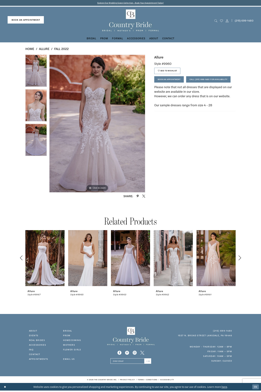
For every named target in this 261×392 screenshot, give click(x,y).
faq (31, 349)
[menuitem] (26, 20)
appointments (38, 359)
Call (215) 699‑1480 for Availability (181, 92)
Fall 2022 (61, 49)
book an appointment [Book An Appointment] (26, 20)
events (33, 335)
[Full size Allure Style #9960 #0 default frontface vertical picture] (97, 124)
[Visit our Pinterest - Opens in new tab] (127, 353)
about (33, 331)
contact (34, 354)
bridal (67, 331)
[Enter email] (130, 362)
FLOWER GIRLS (72, 349)
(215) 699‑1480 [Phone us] (244, 21)
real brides (37, 340)
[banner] (130, 21)
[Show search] (216, 21)
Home (29, 49)
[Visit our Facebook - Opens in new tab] (119, 353)
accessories (37, 345)
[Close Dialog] (5, 388)
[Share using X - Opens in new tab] (143, 196)
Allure (44, 49)
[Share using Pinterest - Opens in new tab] (138, 196)
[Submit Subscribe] (147, 362)
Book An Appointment (172, 82)
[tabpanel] (36, 72)
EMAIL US (69, 359)
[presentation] (45, 258)
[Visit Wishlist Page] (221, 21)
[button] (227, 21)
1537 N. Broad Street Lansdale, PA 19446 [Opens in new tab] (205, 335)
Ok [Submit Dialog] (255, 388)
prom (67, 335)
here (224, 388)
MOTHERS (69, 345)
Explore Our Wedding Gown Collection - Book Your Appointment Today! (130, 3)
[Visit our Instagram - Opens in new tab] (135, 353)
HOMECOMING (72, 340)
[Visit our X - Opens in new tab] (142, 353)
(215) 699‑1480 (222, 331)
